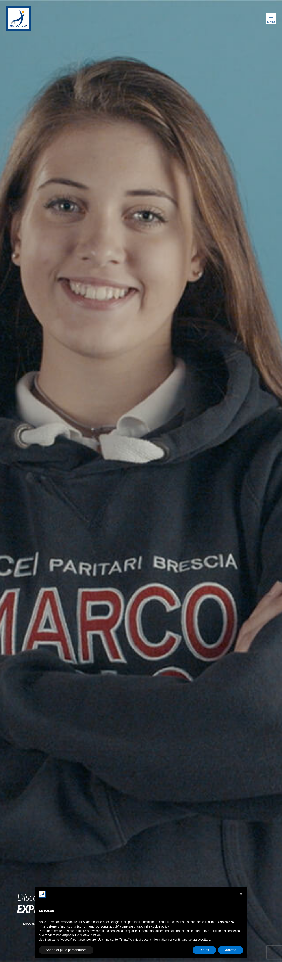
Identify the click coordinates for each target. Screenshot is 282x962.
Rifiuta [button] (204, 950)
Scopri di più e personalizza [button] (66, 950)
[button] (28, 923)
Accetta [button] (230, 950)
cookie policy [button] (160, 926)
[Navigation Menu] (271, 18)
